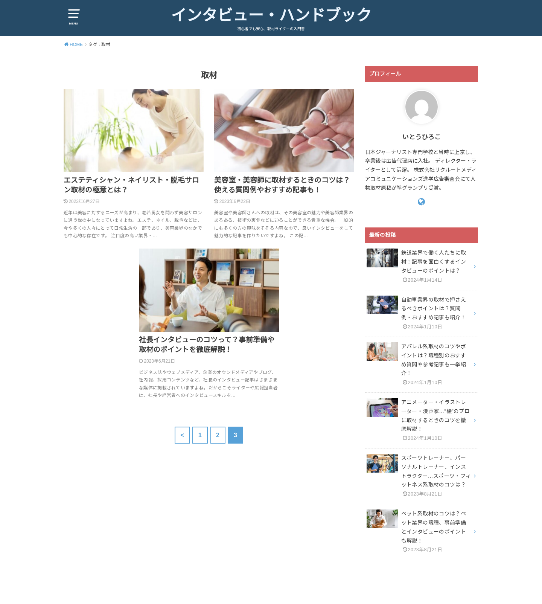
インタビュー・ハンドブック (271, 15)
